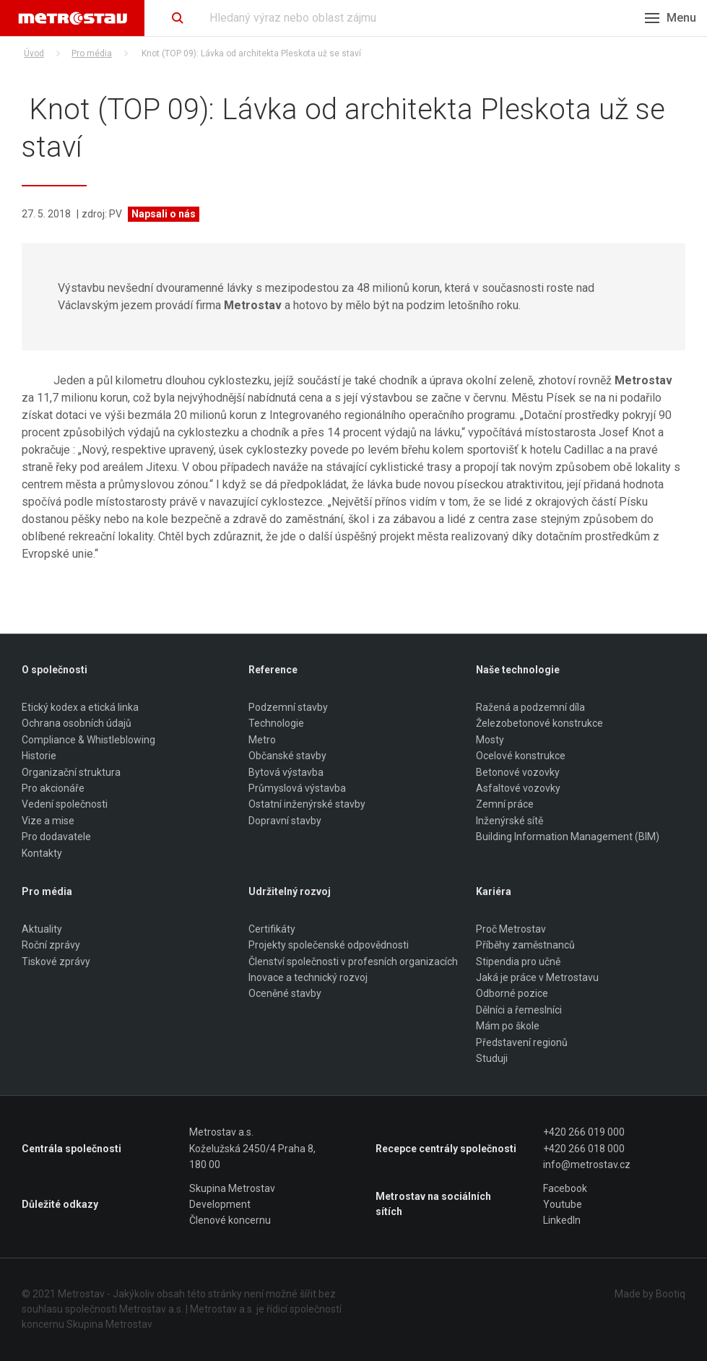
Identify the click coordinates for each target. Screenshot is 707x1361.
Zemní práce (505, 805)
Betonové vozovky (518, 772)
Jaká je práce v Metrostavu (537, 977)
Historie (39, 755)
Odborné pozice (512, 994)
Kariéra (493, 891)
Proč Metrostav (511, 929)
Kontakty (42, 853)
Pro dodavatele (56, 836)
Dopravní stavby (284, 820)
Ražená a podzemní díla (530, 707)
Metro (262, 740)
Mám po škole (507, 1026)
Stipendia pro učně (518, 961)
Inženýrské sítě (509, 820)
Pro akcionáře (53, 788)
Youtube (562, 1204)
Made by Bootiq (650, 1294)
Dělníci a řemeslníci (519, 1010)
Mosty (490, 740)
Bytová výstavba (286, 772)
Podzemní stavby (288, 707)
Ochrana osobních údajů (76, 724)
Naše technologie (518, 669)
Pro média (91, 53)
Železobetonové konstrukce (539, 724)
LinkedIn (562, 1221)
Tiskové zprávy (56, 961)
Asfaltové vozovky (518, 788)
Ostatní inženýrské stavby (306, 805)
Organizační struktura (71, 772)
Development (220, 1204)
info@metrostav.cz (586, 1164)
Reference (273, 669)
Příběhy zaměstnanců (525, 945)
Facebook (565, 1188)
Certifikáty (271, 929)
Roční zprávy (51, 945)
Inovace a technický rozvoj (308, 977)
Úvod (34, 53)
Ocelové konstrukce (520, 755)
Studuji (492, 1058)
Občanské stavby (287, 755)
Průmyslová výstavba (297, 788)
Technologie (276, 724)
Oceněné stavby (284, 994)
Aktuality (42, 929)
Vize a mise (48, 820)
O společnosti (54, 669)
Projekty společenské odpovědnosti (328, 945)
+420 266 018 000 (584, 1148)
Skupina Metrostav (232, 1188)
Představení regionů (522, 1042)
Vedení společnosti (65, 805)
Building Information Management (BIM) (567, 836)
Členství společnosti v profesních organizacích (353, 961)
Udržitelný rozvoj (289, 891)
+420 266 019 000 (584, 1133)
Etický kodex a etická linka (80, 707)
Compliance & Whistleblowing (88, 740)
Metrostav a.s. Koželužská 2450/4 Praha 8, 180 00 (252, 1149)
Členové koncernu (230, 1221)
